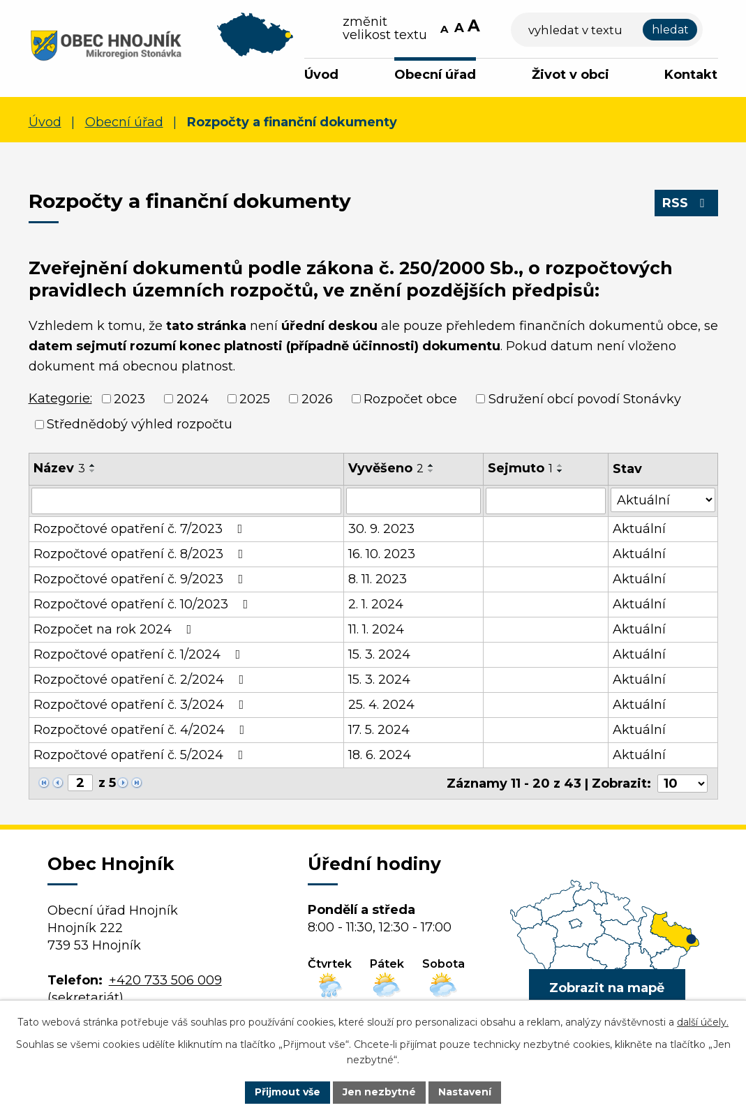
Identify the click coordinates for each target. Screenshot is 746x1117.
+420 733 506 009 (165, 980)
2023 (129, 398)
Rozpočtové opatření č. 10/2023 (143, 604)
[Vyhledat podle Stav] (663, 500)
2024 (193, 398)
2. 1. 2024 (375, 604)
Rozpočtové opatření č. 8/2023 (141, 554)
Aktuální (639, 529)
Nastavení (464, 1092)
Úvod (321, 74)
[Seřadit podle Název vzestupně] (92, 465)
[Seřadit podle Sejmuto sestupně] (560, 471)
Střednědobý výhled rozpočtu (139, 424)
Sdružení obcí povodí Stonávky (584, 398)
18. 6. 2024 (379, 755)
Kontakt (690, 74)
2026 (317, 398)
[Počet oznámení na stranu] (682, 783)
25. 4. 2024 (381, 704)
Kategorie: (60, 398)
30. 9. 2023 (381, 529)
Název (59, 468)
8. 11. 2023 (377, 579)
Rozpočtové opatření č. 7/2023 (140, 529)
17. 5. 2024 (379, 729)
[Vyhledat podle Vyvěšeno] (413, 501)
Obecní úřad (435, 74)
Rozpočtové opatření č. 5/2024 (141, 755)
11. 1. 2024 (376, 629)
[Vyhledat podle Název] (186, 501)
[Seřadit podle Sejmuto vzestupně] (560, 465)
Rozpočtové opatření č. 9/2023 (141, 579)
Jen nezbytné (379, 1092)
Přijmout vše (287, 1092)
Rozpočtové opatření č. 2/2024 (141, 679)
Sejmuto (520, 468)
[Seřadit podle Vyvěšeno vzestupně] (431, 465)
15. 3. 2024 (379, 654)
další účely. (703, 1022)
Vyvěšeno (386, 468)
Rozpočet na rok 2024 (115, 629)
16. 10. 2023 (381, 554)
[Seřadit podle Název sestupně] (92, 471)
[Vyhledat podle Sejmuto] (546, 501)
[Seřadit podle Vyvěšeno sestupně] (431, 471)
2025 (254, 398)
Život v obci (570, 74)
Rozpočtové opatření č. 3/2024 (141, 704)
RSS (686, 203)
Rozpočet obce (410, 398)
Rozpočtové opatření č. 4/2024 (142, 729)
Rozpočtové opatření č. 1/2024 (139, 654)
